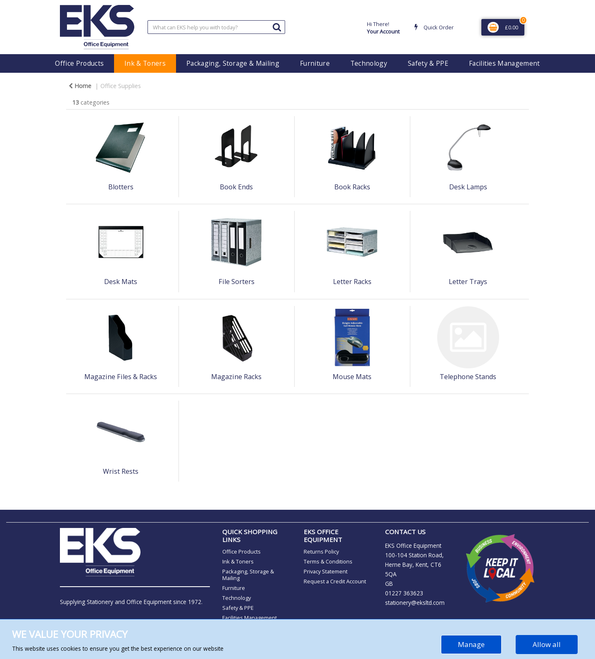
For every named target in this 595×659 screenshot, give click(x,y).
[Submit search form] (276, 26)
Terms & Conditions (328, 561)
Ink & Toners (145, 63)
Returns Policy (321, 551)
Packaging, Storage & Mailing (232, 63)
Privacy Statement (325, 571)
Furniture (315, 63)
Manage (471, 644)
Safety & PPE (428, 63)
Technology (368, 63)
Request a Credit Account (335, 581)
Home (80, 86)
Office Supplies (120, 86)
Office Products (79, 63)
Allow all (547, 644)
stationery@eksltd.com (415, 602)
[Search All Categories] (216, 27)
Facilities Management (504, 63)
